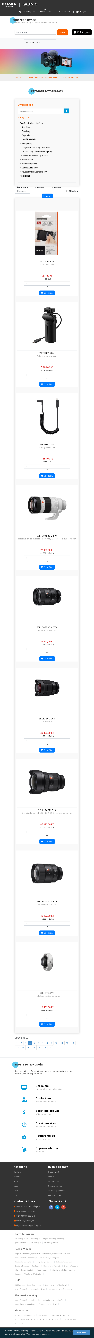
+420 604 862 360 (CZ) (24, 1211)
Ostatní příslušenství (64, 1262)
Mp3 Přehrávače (21, 1300)
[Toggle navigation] (66, 42)
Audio (16, 1181)
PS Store (18, 1315)
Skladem (73, 191)
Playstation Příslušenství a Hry (34, 171)
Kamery (18, 1274)
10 (56, 1043)
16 (28, 1047)
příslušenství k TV (22, 1243)
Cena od (39, 187)
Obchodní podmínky (56, 1190)
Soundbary (52, 1289)
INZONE (66, 1315)
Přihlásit (64, 12)
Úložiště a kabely (29, 139)
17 (34, 1047)
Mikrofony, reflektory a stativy (63, 1270)
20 (50, 1047)
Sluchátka (26, 127)
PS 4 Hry (43, 1319)
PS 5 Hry (34, 1319)
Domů (18, 77)
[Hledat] (35, 32)
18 (39, 1047)
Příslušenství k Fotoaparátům (35, 155)
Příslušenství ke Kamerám (51, 1266)
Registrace (83, 12)
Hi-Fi (16, 1195)
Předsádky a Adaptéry (23, 1262)
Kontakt (51, 1176)
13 (73, 1043)
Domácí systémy (65, 1289)
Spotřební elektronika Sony (43, 77)
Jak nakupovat (27, 12)
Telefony (17, 1172)
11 (62, 1043)
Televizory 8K (36, 1243)
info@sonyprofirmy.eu (24, 1220)
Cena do (56, 187)
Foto (16, 1190)
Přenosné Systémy (29, 163)
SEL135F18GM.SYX (47, 901)
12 (67, 1043)
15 (23, 1047)
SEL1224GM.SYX (47, 810)
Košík (81, 32)
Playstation (26, 135)
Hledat (62, 32)
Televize (17, 1176)
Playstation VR (30, 1315)
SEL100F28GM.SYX (47, 627)
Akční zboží (25, 175)
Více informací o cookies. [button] (37, 1334)
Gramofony (49, 1285)
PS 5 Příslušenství (22, 1319)
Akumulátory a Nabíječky (49, 1258)
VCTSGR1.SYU (47, 353)
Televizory (26, 131)
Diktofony (60, 1300)
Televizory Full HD (51, 1243)
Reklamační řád (54, 1195)
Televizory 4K (35, 1238)
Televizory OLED (21, 1238)
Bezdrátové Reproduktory (25, 1304)
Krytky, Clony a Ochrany (44, 1262)
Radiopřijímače (48, 1300)
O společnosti (53, 1172)
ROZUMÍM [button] (81, 1333)
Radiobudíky (35, 1300)
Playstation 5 (43, 1315)
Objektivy (35, 1266)
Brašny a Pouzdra (22, 1266)
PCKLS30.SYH (47, 261)
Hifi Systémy (20, 1285)
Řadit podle (22, 187)
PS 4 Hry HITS (54, 1319)
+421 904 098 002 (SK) (24, 1216)
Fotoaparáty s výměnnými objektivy (37, 151)
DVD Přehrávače (21, 1289)
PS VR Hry (19, 1323)
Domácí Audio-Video (30, 167)
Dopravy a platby (55, 1186)
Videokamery (27, 159)
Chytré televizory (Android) (53, 1238)
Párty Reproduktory (34, 1285)
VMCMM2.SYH (47, 444)
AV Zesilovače (62, 1285)
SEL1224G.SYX (47, 718)
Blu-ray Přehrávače (38, 1289)
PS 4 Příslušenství (69, 1319)
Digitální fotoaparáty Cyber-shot (36, 147)
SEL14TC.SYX (47, 993)
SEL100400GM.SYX (47, 536)
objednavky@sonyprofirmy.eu (27, 1225)
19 (45, 1047)
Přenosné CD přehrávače (47, 1304)
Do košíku (47, 293)
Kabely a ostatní (43, 1270)
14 (17, 1047)
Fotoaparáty (70, 77)
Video (16, 1186)
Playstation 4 (56, 1315)
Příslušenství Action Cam (33, 1274)
